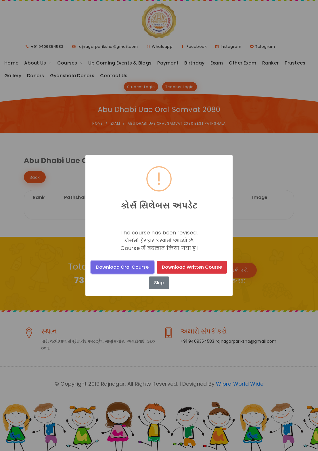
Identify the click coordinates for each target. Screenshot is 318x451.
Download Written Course (192, 267)
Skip (159, 282)
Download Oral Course (122, 267)
